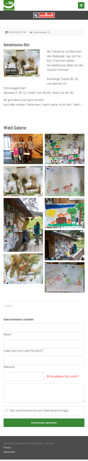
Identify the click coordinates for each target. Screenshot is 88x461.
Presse (7, 449)
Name (8, 334)
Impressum (9, 453)
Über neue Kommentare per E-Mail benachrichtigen (39, 412)
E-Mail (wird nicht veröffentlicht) (24, 351)
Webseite (9, 367)
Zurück (9, 306)
